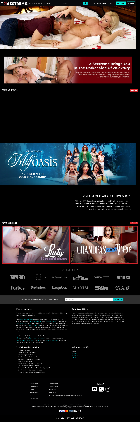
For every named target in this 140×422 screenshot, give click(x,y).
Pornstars (75, 355)
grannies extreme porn (33, 325)
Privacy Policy (52, 389)
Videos (74, 353)
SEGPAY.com (88, 406)
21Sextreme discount (52, 340)
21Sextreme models (22, 323)
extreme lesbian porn (26, 319)
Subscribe (118, 299)
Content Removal (70, 407)
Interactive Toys (34, 392)
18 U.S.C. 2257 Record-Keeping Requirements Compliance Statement (65, 395)
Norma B (23, 340)
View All (134, 90)
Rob (38, 340)
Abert (32, 340)
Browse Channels (34, 383)
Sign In (131, 3)
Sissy (28, 340)
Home (74, 351)
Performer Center (34, 398)
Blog (31, 395)
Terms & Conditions (53, 386)
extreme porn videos (52, 321)
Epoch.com (39, 406)
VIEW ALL (134, 223)
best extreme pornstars (36, 338)
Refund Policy (52, 392)
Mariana (18, 340)
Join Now (121, 3)
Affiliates (32, 389)
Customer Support (53, 383)
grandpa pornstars (35, 321)
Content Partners (34, 386)
